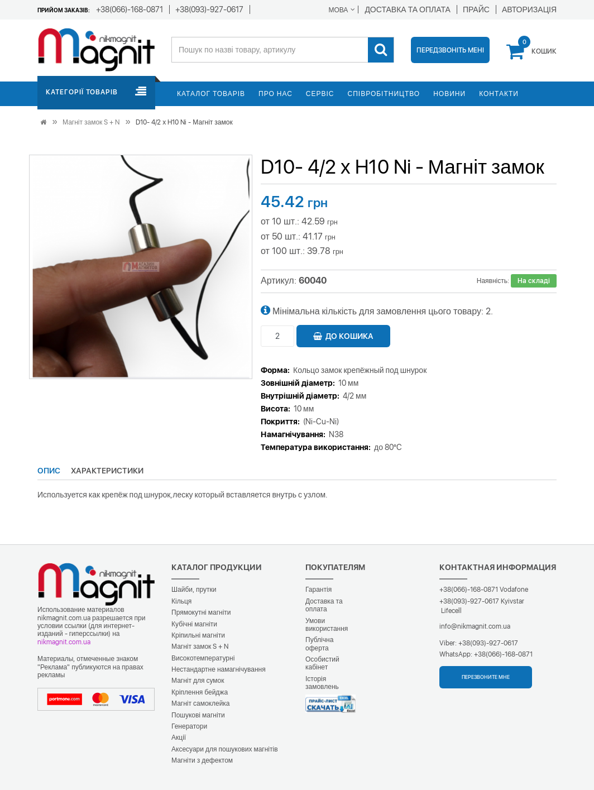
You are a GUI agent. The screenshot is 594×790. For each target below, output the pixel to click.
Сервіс (320, 94)
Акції (178, 737)
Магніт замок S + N (91, 122)
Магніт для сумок (197, 680)
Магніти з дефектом (202, 760)
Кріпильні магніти (198, 635)
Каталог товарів (211, 94)
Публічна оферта (319, 644)
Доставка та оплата (324, 605)
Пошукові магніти (198, 715)
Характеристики (107, 470)
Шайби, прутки (193, 589)
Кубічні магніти (194, 624)
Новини (449, 94)
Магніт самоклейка (200, 703)
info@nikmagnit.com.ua (474, 626)
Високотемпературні (202, 658)
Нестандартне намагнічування (218, 669)
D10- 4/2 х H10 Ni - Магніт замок (184, 122)
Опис (48, 470)
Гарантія (318, 589)
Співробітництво (384, 94)
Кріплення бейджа (199, 692)
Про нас (275, 94)
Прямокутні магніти (201, 612)
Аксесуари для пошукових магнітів (224, 749)
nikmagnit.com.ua (63, 642)
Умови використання (326, 625)
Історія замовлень (322, 683)
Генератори (189, 726)
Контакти (499, 94)
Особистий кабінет (322, 663)
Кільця (181, 601)
